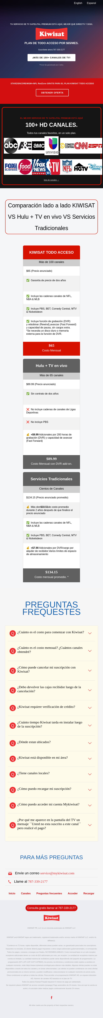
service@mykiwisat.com (57, 873)
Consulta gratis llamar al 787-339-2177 (51, 908)
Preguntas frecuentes (49, 893)
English (78, 3)
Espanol (91, 3)
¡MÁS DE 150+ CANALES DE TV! (52, 57)
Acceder (73, 893)
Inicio (12, 893)
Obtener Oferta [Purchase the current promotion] (52, 92)
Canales (26, 893)
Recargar (88, 893)
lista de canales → (51, 180)
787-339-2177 (38, 881)
